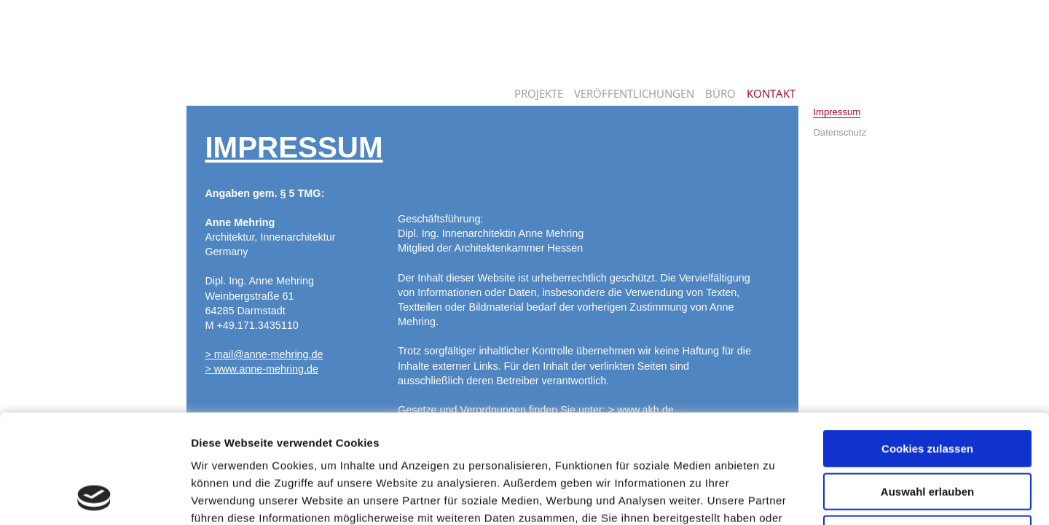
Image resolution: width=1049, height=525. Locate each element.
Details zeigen (775, 496)
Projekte (538, 93)
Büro (720, 93)
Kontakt (771, 93)
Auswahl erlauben (927, 390)
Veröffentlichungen (634, 93)
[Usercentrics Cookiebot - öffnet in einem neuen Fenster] (94, 497)
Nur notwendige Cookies (927, 432)
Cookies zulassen (927, 347)
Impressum (836, 111)
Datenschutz (839, 132)
